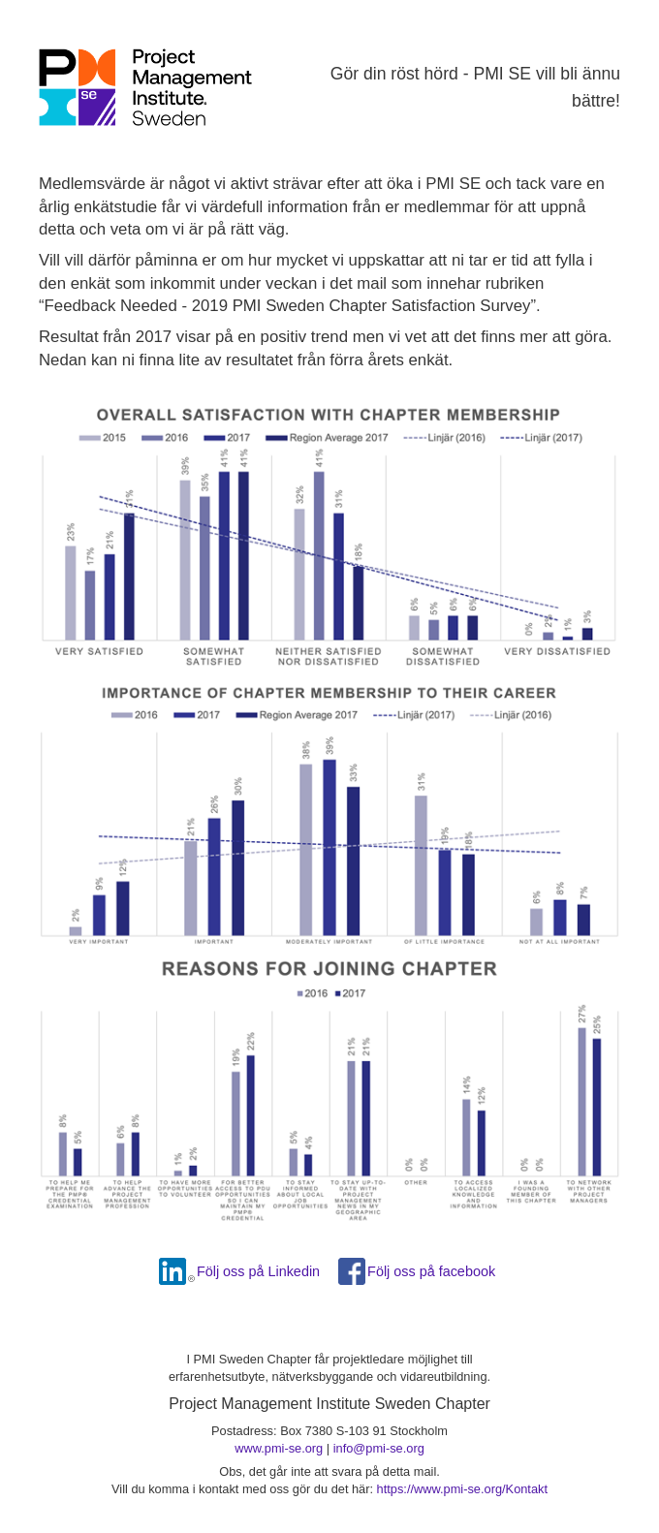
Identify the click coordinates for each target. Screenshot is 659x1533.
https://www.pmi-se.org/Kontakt (462, 1489)
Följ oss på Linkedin (258, 1271)
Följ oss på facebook (431, 1271)
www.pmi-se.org (279, 1448)
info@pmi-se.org (378, 1448)
